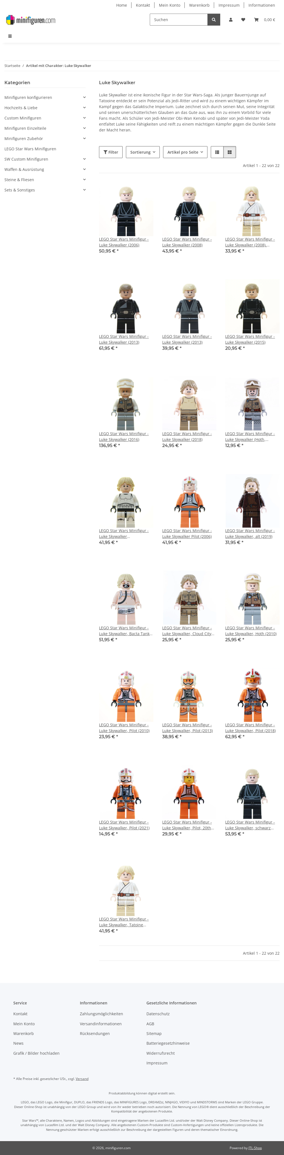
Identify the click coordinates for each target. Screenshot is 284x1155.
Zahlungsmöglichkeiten (101, 1013)
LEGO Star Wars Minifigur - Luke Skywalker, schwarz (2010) (250, 825)
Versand (82, 1078)
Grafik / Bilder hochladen (36, 1053)
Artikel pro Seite (183, 152)
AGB (150, 1023)
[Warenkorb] (265, 19)
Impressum (229, 5)
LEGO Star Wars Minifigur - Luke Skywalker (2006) (124, 242)
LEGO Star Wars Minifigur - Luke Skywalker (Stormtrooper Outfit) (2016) (124, 533)
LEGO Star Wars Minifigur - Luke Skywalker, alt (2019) (250, 533)
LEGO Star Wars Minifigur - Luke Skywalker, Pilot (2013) (187, 727)
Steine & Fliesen (19, 179)
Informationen (261, 5)
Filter (110, 152)
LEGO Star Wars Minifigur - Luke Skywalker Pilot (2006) (187, 533)
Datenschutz (158, 1013)
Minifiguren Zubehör (23, 138)
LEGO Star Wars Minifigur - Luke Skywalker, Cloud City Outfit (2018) (187, 631)
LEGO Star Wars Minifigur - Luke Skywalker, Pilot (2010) (124, 727)
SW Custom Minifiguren (26, 159)
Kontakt (143, 5)
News (18, 1043)
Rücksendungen (95, 1033)
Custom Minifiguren (22, 118)
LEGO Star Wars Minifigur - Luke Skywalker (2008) (187, 242)
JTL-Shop (255, 1148)
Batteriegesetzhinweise (168, 1043)
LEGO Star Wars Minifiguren (30, 148)
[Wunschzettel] (243, 19)
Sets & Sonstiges (19, 190)
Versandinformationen (101, 1023)
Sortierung (140, 152)
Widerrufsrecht (160, 1053)
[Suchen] (179, 20)
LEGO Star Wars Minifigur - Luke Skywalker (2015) (250, 339)
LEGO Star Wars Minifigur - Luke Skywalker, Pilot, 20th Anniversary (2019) (187, 825)
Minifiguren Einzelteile (25, 128)
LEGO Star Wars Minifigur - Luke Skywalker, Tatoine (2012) (124, 922)
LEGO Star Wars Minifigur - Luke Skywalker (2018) (187, 436)
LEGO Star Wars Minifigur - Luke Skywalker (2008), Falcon (250, 242)
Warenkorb (199, 5)
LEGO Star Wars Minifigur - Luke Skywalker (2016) (124, 436)
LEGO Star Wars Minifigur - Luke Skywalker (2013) (124, 339)
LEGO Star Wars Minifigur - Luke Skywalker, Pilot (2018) (250, 727)
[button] (231, 19)
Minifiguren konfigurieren (28, 97)
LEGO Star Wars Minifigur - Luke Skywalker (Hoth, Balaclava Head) (250, 436)
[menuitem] (10, 36)
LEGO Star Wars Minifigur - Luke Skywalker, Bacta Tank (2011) (124, 631)
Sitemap (154, 1033)
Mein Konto (169, 5)
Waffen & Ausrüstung (24, 169)
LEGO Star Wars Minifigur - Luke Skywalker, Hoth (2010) (251, 630)
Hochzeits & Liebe (20, 107)
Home (121, 5)
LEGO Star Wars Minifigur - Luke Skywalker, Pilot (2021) (124, 824)
